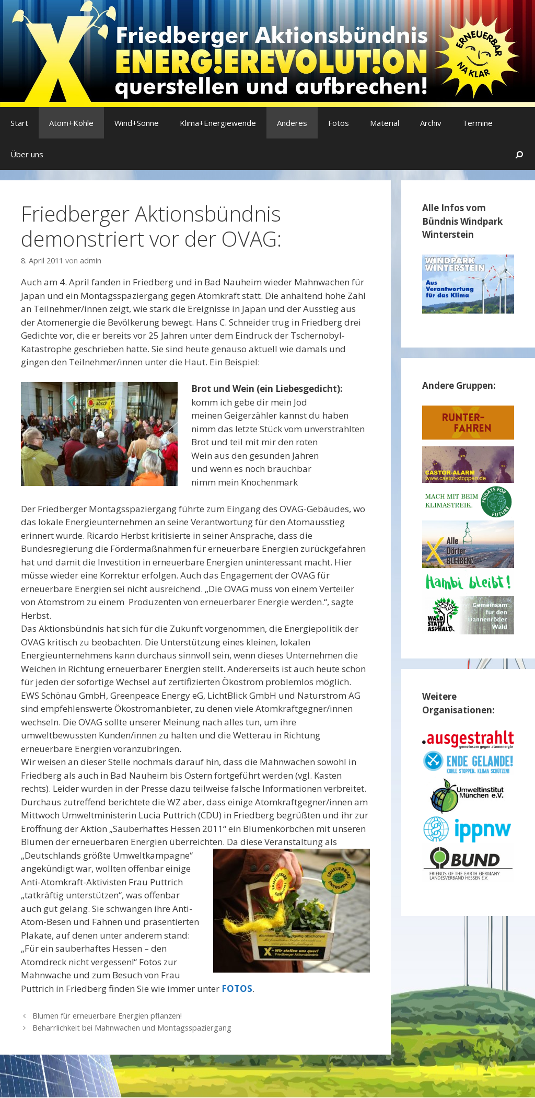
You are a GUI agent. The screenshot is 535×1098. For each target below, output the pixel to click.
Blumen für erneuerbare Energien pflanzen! (107, 1016)
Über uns (26, 154)
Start (19, 123)
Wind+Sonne (136, 123)
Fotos (338, 123)
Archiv (430, 123)
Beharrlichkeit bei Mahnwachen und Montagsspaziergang (131, 1028)
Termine (477, 123)
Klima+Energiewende (218, 123)
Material (384, 123)
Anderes (292, 123)
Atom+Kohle (71, 123)
